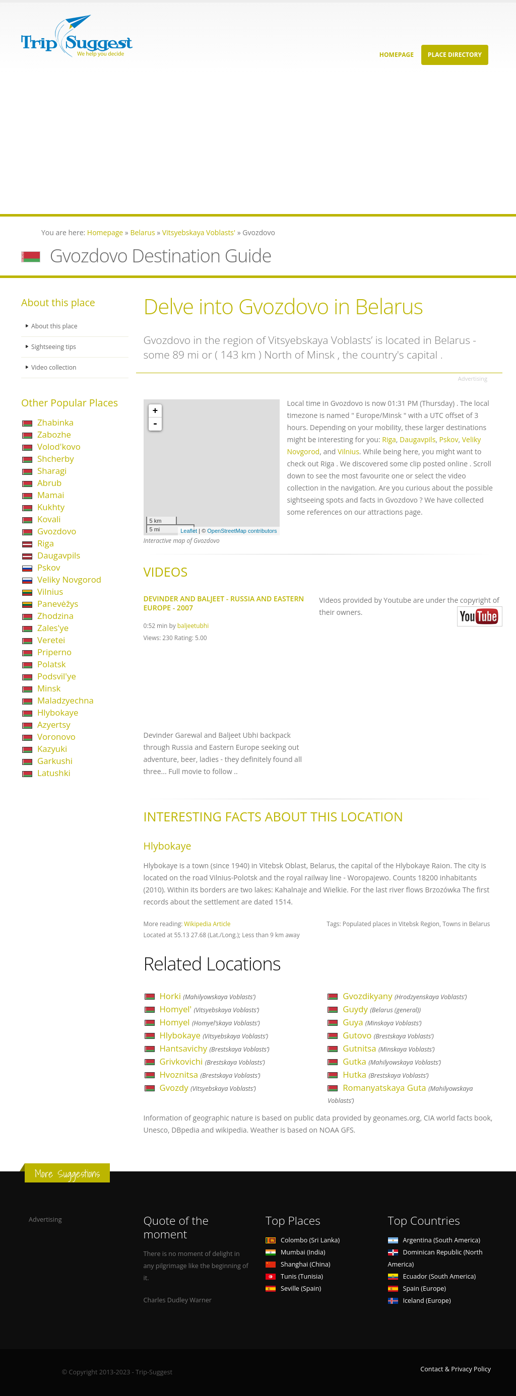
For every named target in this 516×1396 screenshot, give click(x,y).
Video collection (54, 367)
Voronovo (56, 736)
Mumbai (295, 1252)
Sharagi (52, 470)
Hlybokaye (57, 712)
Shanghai (298, 1264)
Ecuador (432, 1276)
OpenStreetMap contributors (242, 531)
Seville (293, 1288)
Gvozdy (208, 1087)
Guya (382, 1022)
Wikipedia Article (207, 924)
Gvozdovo (56, 531)
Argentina (434, 1240)
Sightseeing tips (54, 346)
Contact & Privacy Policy (455, 1369)
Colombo (303, 1240)
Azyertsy (54, 724)
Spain (417, 1288)
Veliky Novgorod (69, 579)
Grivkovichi (212, 1061)
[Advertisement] (258, 143)
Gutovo (388, 1035)
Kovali (49, 519)
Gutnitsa (388, 1048)
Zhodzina (55, 615)
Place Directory (455, 54)
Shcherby (55, 458)
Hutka (385, 1074)
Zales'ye (53, 628)
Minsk (48, 688)
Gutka (392, 1061)
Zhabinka (55, 422)
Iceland (419, 1300)
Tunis (294, 1276)
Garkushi (55, 760)
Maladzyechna (65, 700)
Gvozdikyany (405, 996)
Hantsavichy (215, 1048)
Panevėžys (57, 603)
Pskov (48, 567)
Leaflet (188, 531)
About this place (55, 326)
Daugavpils (58, 555)
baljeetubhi (193, 625)
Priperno (54, 652)
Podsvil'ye (56, 676)
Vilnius (50, 591)
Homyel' (210, 1009)
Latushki (54, 773)
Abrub (49, 482)
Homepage (396, 54)
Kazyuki (52, 748)
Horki (208, 996)
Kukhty (50, 507)
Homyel (210, 1022)
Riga (45, 543)
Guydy (382, 1009)
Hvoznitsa (210, 1074)
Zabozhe (54, 434)
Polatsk (51, 664)
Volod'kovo (59, 446)
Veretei (51, 640)
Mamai (50, 495)
